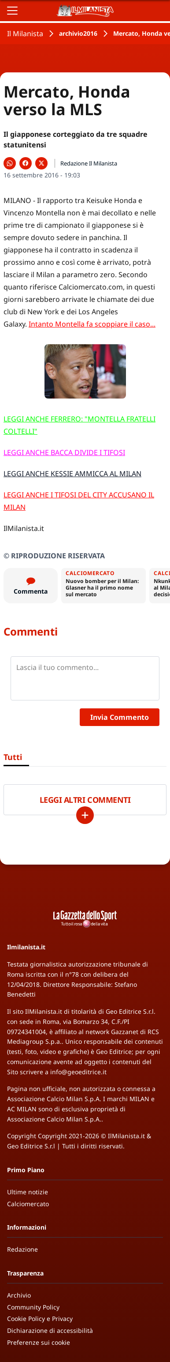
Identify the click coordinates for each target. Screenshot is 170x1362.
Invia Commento (119, 717)
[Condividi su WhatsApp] (10, 163)
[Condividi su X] (41, 163)
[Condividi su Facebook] (25, 163)
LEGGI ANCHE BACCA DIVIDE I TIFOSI (64, 452)
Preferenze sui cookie (38, 1342)
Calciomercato (28, 1204)
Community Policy (33, 1307)
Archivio (19, 1295)
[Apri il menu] (12, 10)
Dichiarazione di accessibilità (50, 1330)
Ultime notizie (27, 1192)
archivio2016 (78, 33)
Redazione (22, 1249)
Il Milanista (25, 33)
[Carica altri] (85, 815)
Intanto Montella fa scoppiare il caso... (92, 324)
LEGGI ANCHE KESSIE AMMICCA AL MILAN (72, 473)
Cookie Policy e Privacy (40, 1318)
